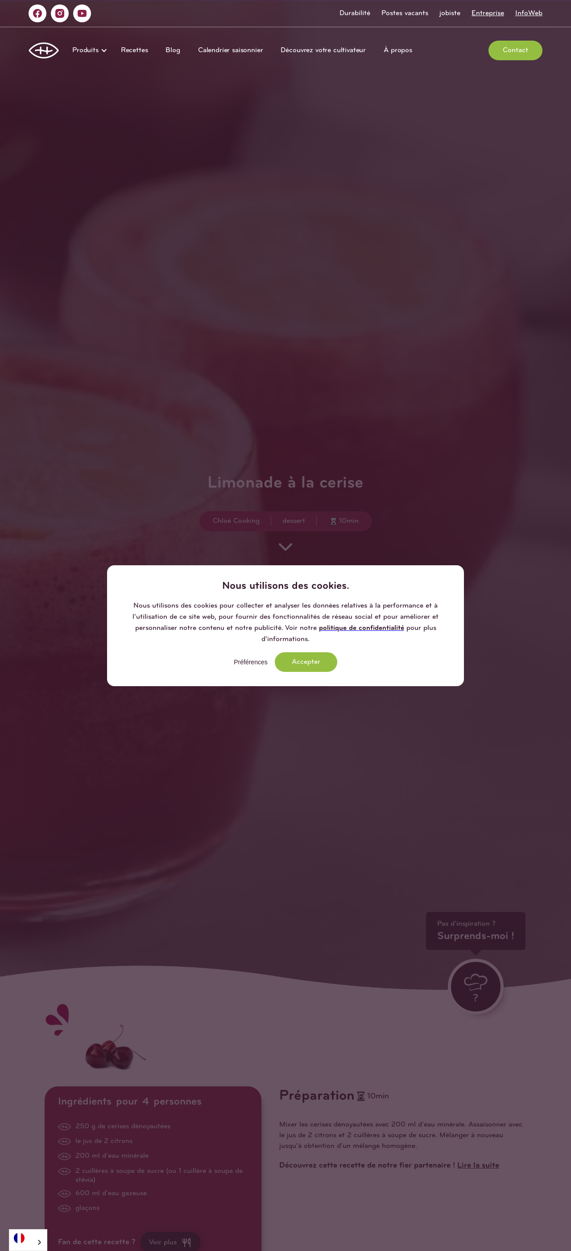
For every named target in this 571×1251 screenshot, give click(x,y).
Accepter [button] (306, 662)
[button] (87, 50)
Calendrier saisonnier (230, 50)
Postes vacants (404, 13)
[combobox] (28, 1240)
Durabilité (354, 13)
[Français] (28, 1238)
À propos (398, 50)
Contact (515, 50)
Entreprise (488, 13)
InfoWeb (528, 13)
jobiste (449, 13)
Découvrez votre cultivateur (323, 50)
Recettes (134, 50)
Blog (173, 50)
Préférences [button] (250, 662)
